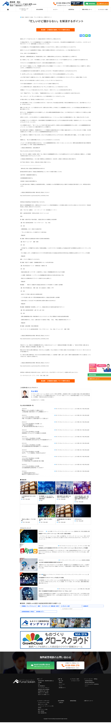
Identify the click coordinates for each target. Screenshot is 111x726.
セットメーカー (62, 687)
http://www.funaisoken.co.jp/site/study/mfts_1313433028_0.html (35, 195)
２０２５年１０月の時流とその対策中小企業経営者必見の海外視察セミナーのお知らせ (35, 446)
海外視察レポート (26, 615)
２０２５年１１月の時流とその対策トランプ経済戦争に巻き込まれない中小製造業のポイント (37, 439)
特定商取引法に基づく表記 (43, 694)
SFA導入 (39, 711)
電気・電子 (61, 684)
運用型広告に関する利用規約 (43, 693)
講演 (46, 606)
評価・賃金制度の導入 (42, 716)
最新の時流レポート (87, 9)
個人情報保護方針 (41, 689)
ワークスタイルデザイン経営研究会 (92, 687)
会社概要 (39, 686)
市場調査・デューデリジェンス (29, 606)
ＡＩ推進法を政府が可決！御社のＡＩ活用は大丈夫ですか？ (30, 473)
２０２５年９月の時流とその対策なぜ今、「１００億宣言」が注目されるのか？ (34, 452)
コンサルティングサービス (23, 9)
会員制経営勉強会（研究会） (75, 609)
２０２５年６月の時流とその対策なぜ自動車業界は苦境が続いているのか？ (33, 467)
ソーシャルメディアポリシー (43, 691)
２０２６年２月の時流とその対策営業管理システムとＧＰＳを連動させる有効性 (34, 432)
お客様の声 (48, 609)
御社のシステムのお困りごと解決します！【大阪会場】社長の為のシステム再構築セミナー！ (35, 411)
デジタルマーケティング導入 (43, 706)
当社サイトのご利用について (43, 698)
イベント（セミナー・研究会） (91, 682)
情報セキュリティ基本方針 (43, 696)
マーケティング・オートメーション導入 (46, 709)
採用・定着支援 (41, 714)
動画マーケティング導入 (43, 713)
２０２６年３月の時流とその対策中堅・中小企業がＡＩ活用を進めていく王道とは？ (35, 418)
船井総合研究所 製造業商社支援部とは (46, 684)
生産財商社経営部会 (89, 684)
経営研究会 (71, 9)
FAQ (39, 687)
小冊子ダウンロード (88, 704)
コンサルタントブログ (28, 612)
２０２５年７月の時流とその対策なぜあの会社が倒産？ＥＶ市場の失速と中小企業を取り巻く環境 (33, 460)
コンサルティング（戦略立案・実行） (77, 606)
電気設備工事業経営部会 (89, 686)
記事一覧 (60, 682)
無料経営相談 (73, 704)
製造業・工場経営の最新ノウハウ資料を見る (55, 30)
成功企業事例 (39, 9)
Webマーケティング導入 (43, 708)
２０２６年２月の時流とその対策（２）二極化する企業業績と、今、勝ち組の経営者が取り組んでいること (33, 425)
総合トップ (39, 682)
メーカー (60, 689)
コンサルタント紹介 (103, 9)
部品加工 (60, 686)
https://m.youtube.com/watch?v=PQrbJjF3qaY (31, 151)
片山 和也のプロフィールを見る (38, 400)
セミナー (55, 9)
